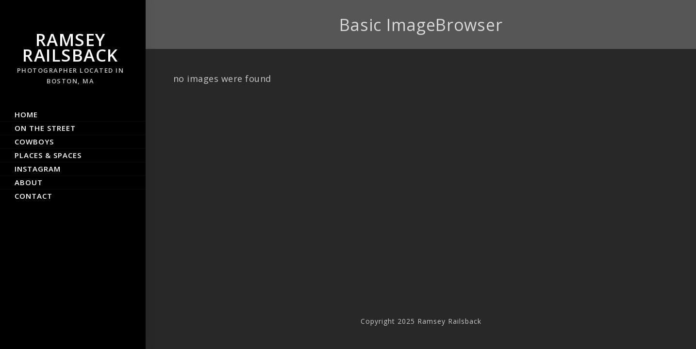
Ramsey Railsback (70, 57)
